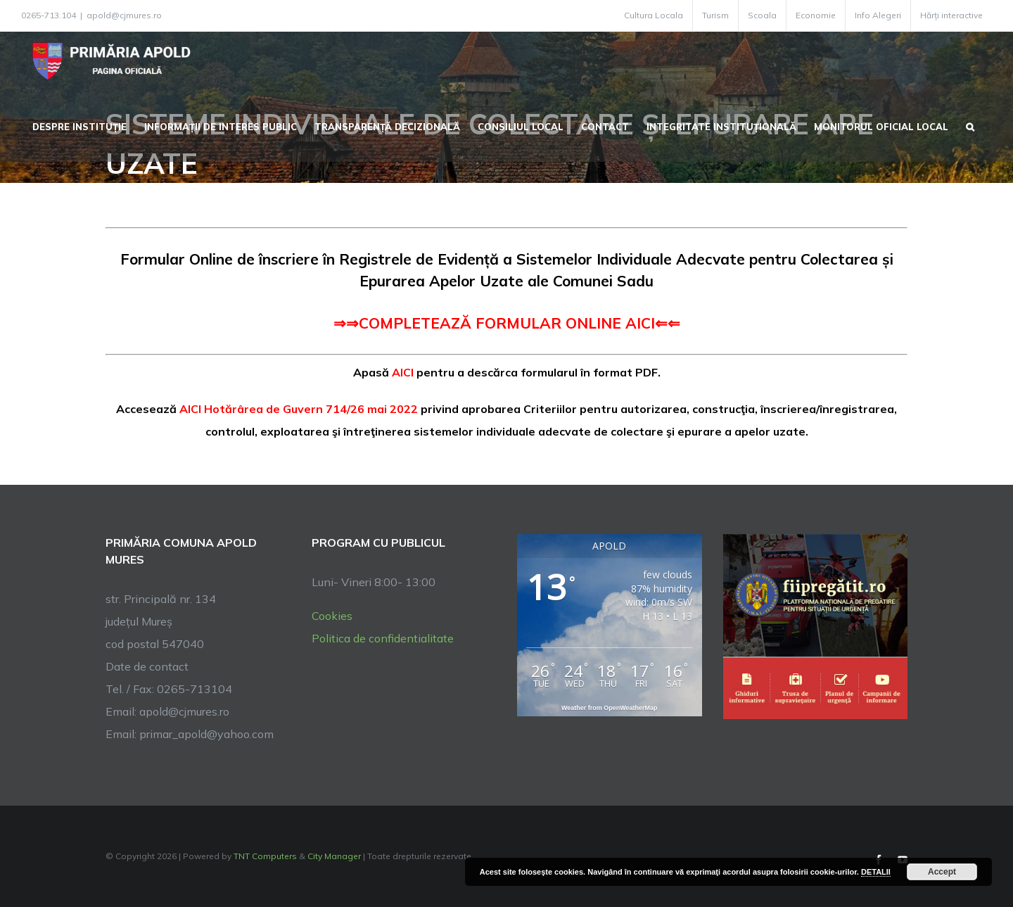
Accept (942, 872)
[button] (970, 125)
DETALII (876, 872)
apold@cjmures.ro (124, 15)
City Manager (334, 856)
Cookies (332, 616)
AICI (403, 372)
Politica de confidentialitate (383, 638)
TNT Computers (265, 856)
